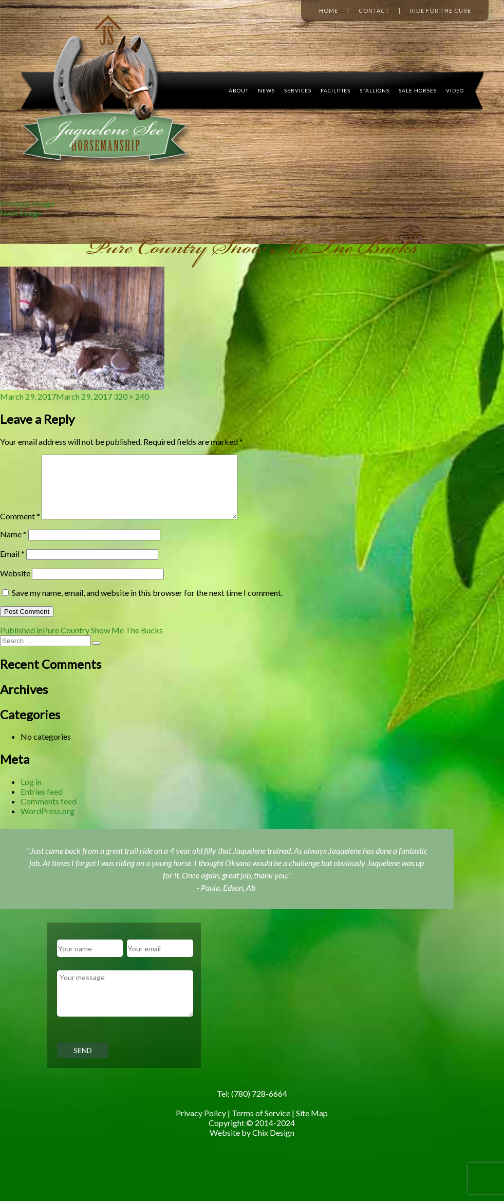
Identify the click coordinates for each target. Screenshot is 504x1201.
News (266, 90)
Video (455, 90)
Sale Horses (418, 90)
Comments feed (49, 813)
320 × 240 (131, 396)
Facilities (335, 90)
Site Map (312, 1125)
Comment (20, 528)
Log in (31, 794)
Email (12, 566)
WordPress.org (47, 823)
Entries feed (42, 804)
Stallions (374, 90)
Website (15, 585)
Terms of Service (261, 1125)
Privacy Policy (201, 1125)
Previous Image (27, 203)
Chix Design (273, 1145)
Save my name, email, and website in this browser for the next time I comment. (147, 605)
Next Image (21, 213)
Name (13, 546)
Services (297, 90)
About (239, 90)
